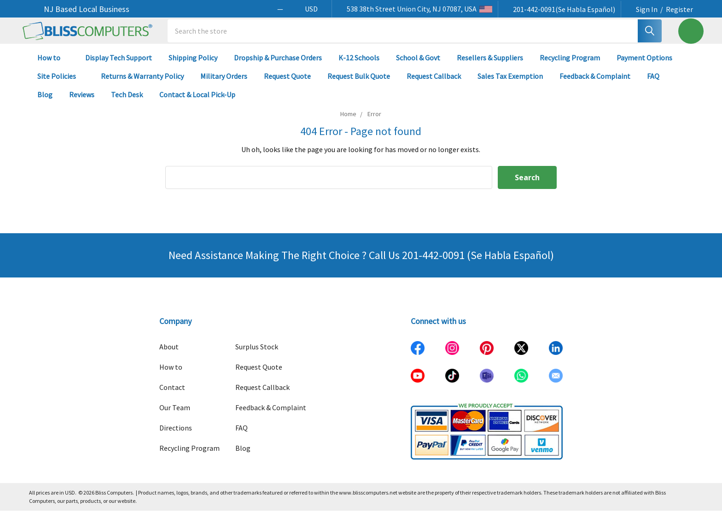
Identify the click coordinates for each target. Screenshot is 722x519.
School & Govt (418, 65)
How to (53, 65)
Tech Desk (127, 102)
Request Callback (434, 83)
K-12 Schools (358, 65)
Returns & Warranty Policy (142, 83)
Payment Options (644, 65)
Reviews (81, 102)
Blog (44, 102)
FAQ (653, 83)
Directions (175, 436)
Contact (172, 395)
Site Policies (60, 83)
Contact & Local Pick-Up (201, 102)
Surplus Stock (256, 355)
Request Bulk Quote (358, 83)
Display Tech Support (118, 65)
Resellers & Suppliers (490, 65)
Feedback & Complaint (594, 83)
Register (679, 9)
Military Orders (223, 83)
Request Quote (287, 83)
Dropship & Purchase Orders (278, 65)
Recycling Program (570, 65)
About (169, 355)
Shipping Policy (193, 65)
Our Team (174, 415)
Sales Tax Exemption (510, 83)
